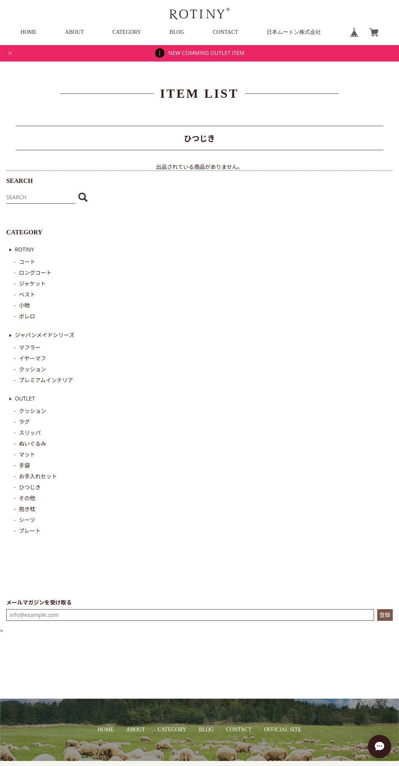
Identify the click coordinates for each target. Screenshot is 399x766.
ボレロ (27, 316)
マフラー (30, 347)
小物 (24, 305)
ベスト (27, 294)
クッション (32, 369)
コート (27, 261)
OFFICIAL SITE (282, 730)
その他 (27, 498)
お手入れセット (38, 476)
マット (27, 454)
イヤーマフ (32, 358)
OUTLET (25, 398)
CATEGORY (126, 32)
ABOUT (74, 32)
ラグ (24, 421)
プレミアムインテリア (46, 380)
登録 (385, 614)
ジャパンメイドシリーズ (44, 335)
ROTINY (24, 249)
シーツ (27, 520)
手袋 (24, 465)
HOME (29, 32)
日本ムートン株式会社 (294, 32)
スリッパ (30, 432)
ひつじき (30, 487)
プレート (30, 530)
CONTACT (225, 32)
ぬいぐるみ (32, 443)
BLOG (176, 32)
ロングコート (35, 272)
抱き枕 (27, 509)
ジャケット (32, 283)
